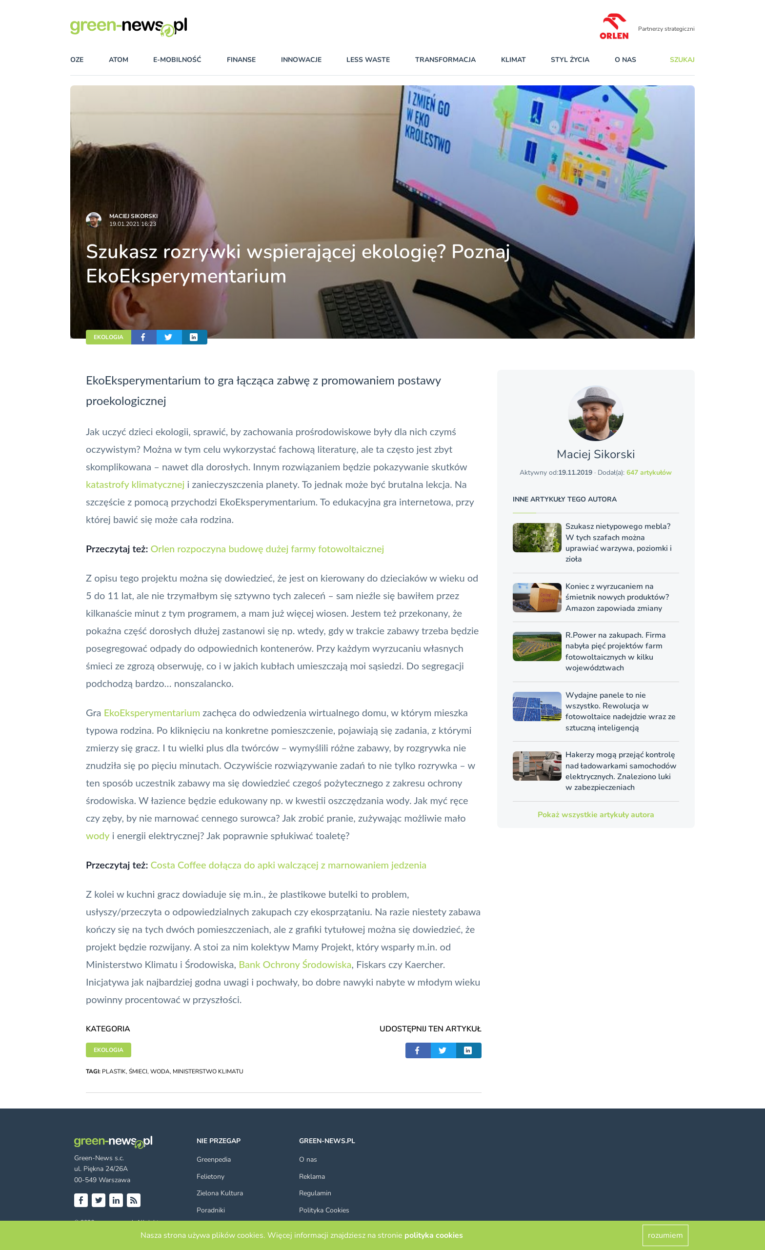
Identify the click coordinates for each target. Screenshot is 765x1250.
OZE (76, 59)
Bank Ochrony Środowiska (295, 964)
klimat (513, 59)
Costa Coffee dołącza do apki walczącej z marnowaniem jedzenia (288, 864)
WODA (160, 1071)
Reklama (312, 1176)
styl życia (570, 59)
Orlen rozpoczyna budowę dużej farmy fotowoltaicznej (267, 548)
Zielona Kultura (220, 1193)
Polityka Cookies (324, 1210)
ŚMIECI (138, 1071)
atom (118, 59)
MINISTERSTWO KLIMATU (208, 1071)
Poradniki (211, 1210)
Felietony (210, 1176)
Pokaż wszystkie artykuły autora (596, 814)
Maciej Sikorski (133, 216)
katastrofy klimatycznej (135, 484)
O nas (625, 59)
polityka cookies (433, 1235)
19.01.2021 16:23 (132, 224)
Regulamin (315, 1193)
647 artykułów (649, 472)
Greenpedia (214, 1159)
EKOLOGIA (108, 337)
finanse (241, 59)
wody (98, 835)
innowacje (301, 59)
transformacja (445, 59)
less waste (368, 59)
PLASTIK (114, 1071)
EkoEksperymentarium (152, 712)
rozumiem (665, 1235)
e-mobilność (177, 59)
